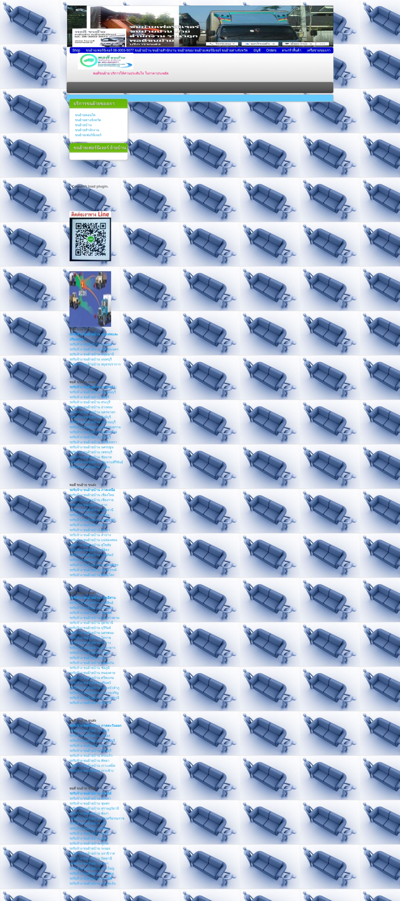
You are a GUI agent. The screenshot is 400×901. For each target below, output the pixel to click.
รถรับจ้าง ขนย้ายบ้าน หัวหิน (89, 467)
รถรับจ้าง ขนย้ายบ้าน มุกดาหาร (92, 648)
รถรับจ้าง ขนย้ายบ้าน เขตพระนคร (93, 349)
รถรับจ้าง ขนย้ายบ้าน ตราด (89, 746)
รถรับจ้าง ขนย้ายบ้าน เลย (87, 658)
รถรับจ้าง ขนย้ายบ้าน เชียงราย (91, 500)
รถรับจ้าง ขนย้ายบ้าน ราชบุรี (90, 437)
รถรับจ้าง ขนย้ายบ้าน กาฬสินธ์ (91, 603)
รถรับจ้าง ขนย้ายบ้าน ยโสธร (89, 653)
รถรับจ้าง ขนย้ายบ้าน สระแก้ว (90, 756)
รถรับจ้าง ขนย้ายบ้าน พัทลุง (89, 828)
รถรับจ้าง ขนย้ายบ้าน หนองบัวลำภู (94, 688)
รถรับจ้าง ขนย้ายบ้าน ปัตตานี (90, 858)
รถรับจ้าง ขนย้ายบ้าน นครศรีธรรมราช (96, 818)
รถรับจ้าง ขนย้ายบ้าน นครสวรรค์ (93, 570)
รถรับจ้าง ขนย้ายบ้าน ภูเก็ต (89, 843)
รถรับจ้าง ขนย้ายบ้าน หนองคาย (92, 673)
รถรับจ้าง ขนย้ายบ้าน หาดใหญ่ (91, 868)
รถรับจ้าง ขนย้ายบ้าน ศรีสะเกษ (91, 678)
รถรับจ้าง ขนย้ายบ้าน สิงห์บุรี (90, 417)
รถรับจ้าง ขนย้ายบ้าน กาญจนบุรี (92, 392)
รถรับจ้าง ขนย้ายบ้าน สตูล (88, 838)
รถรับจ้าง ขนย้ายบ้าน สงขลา (90, 798)
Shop (76, 50)
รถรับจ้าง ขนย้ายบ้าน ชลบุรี (89, 731)
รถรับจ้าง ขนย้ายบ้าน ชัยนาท (90, 457)
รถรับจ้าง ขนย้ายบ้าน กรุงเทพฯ (91, 344)
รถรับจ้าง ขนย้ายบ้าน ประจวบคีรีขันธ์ (96, 462)
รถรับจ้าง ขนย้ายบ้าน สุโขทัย (90, 545)
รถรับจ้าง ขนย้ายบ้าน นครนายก (92, 412)
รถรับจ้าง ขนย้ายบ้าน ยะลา (89, 863)
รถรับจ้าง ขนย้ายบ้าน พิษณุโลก (91, 575)
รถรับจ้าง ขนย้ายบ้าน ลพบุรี (89, 397)
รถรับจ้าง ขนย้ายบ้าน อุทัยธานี (91, 510)
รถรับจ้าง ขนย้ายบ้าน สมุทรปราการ (95, 364)
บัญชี (257, 50)
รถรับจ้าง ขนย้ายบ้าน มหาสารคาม (94, 618)
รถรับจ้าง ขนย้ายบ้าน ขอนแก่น (91, 663)
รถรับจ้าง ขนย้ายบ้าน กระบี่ (89, 833)
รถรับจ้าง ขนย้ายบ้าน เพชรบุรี (90, 452)
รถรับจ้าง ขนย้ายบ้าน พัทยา (89, 761)
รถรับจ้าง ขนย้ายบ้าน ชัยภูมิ (89, 668)
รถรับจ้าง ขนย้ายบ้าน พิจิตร (89, 550)
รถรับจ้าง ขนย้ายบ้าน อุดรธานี (91, 623)
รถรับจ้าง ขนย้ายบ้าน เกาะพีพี (90, 878)
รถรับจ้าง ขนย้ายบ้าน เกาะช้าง (91, 771)
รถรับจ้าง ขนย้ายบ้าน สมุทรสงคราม (95, 427)
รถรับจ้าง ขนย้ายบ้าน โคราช (90, 638)
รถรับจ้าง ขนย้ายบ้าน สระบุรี (89, 402)
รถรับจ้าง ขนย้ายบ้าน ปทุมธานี (91, 354)
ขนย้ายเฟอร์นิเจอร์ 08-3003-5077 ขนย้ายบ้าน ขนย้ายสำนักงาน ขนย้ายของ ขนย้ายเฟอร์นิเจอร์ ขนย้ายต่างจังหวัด (167, 50)
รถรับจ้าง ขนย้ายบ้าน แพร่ (88, 560)
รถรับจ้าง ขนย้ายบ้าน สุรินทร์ (90, 683)
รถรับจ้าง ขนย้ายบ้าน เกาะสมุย (91, 873)
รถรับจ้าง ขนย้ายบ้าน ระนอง (89, 848)
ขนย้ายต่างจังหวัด (88, 120)
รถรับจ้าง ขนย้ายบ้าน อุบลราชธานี (94, 698)
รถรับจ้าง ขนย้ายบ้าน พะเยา (89, 530)
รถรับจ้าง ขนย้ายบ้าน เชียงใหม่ (91, 495)
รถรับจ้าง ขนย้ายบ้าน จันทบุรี (90, 751)
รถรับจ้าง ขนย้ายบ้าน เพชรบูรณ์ (92, 520)
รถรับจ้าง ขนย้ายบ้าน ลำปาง (90, 535)
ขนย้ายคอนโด (85, 115)
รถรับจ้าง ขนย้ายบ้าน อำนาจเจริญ (94, 693)
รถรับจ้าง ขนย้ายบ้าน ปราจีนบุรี (92, 741)
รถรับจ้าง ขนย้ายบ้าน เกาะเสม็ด (92, 766)
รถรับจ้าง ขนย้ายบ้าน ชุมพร (89, 803)
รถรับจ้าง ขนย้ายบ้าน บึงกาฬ (90, 703)
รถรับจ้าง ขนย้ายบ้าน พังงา (89, 813)
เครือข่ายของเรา (319, 50)
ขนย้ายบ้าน (83, 125)
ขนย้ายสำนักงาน (87, 130)
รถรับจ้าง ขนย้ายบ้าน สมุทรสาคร (93, 432)
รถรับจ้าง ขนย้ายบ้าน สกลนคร (91, 608)
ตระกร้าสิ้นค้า (291, 50)
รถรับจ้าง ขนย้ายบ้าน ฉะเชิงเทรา (93, 442)
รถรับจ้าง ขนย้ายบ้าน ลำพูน (89, 515)
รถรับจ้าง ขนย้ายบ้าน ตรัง (88, 823)
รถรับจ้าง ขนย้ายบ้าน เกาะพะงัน (92, 883)
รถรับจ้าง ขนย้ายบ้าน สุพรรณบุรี (92, 422)
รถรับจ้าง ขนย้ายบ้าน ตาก (88, 505)
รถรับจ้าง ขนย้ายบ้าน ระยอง (89, 736)
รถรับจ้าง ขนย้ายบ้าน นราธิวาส (92, 853)
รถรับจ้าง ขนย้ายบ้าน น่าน (88, 525)
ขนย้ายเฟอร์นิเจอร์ (88, 135)
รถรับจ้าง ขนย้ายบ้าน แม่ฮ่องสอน (93, 540)
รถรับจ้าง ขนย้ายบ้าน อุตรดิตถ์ (91, 555)
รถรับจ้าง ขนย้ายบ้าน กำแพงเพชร (93, 565)
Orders (271, 50)
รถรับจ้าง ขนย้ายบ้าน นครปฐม (91, 447)
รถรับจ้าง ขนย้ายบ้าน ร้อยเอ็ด (90, 613)
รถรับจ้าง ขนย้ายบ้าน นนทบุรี (90, 359)
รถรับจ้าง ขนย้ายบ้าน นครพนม (91, 633)
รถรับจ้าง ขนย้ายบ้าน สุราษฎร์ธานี (94, 808)
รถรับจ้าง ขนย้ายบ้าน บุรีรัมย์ (90, 628)
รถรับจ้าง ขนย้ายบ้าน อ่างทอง (90, 407)
